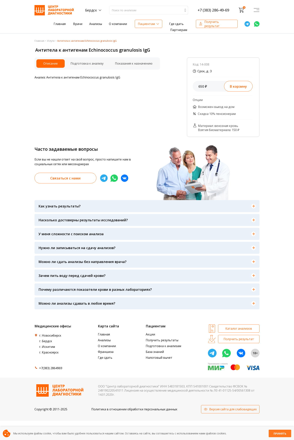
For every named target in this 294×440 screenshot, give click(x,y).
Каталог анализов (238, 328)
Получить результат (212, 24)
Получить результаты (162, 340)
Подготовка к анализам (163, 346)
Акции (150, 334)
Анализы (95, 24)
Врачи (77, 24)
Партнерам (178, 30)
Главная (60, 24)
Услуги (51, 40)
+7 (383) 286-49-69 (213, 10)
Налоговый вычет (159, 358)
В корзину (238, 86)
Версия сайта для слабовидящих (233, 409)
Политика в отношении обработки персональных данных (134, 409)
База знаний (155, 352)
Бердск (91, 10)
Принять (280, 433)
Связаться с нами (65, 178)
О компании (118, 24)
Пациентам (146, 24)
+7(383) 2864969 (50, 368)
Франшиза (105, 352)
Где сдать (176, 24)
